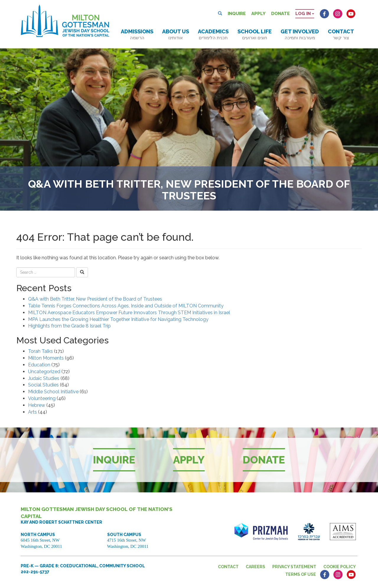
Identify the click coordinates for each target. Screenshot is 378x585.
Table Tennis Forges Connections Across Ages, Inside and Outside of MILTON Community (126, 306)
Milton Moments (46, 358)
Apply (258, 13)
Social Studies (43, 385)
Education (39, 365)
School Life (254, 34)
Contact (341, 34)
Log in (304, 13)
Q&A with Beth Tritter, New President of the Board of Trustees (95, 299)
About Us (175, 34)
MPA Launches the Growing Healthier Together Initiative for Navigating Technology (118, 319)
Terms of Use (300, 574)
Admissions (137, 34)
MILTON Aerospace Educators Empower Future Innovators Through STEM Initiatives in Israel (129, 312)
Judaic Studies (43, 378)
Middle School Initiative (53, 391)
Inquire (237, 13)
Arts (32, 412)
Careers (255, 566)
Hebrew (36, 405)
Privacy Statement (294, 566)
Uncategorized (44, 371)
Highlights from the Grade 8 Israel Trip (69, 326)
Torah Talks (40, 351)
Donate (280, 13)
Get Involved (300, 34)
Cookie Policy (339, 566)
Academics (213, 34)
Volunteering (42, 398)
